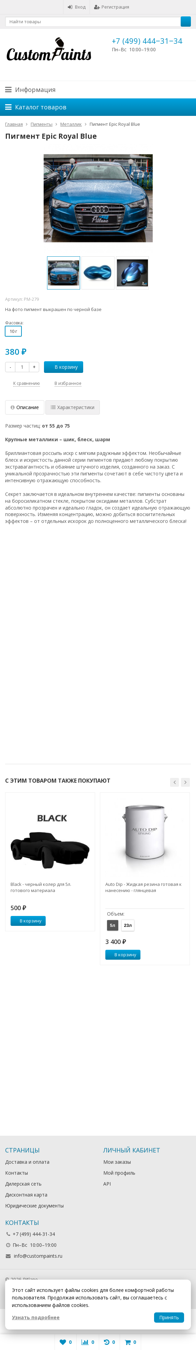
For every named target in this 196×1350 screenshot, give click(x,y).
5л (113, 925)
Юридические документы (34, 1205)
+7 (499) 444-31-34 (34, 1234)
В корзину (62, 367)
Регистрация (111, 7)
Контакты (16, 1173)
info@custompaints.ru (38, 1256)
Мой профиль (119, 1173)
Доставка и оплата (27, 1162)
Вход (76, 7)
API (107, 1183)
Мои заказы (117, 1162)
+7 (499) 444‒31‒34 (147, 41)
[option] (63, 272)
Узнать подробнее (36, 1317)
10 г (13, 331)
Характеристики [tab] (72, 407)
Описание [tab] (25, 407)
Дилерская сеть (23, 1183)
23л (128, 925)
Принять (169, 1317)
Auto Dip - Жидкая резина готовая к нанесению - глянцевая (143, 887)
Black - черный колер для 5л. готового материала (41, 887)
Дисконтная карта (26, 1194)
